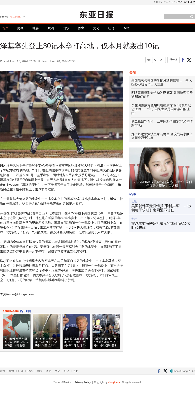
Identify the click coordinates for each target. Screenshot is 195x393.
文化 (96, 28)
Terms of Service (62, 382)
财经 (20, 28)
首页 (5, 28)
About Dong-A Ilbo (182, 371)
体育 (81, 28)
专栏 (126, 28)
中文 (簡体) (15, 17)
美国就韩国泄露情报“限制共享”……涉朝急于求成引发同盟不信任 (161, 208)
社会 (35, 28)
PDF (179, 2)
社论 (111, 28)
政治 (51, 28)
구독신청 (158, 2)
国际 (66, 28)
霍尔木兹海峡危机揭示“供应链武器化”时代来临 (161, 225)
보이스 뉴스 (170, 2)
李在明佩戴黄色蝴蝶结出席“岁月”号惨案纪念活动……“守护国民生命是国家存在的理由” (161, 109)
